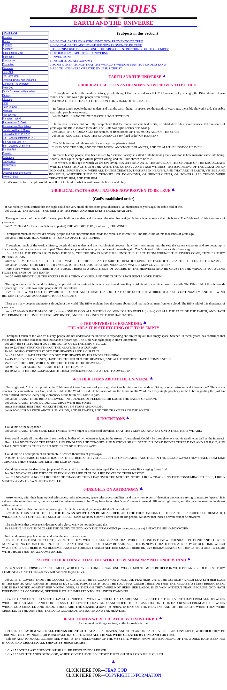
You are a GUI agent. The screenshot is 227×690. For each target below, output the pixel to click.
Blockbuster (9, 60)
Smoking (7, 153)
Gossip (6, 95)
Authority (7, 49)
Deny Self (8, 72)
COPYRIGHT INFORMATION (133, 675)
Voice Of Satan (11, 176)
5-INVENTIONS (61, 57)
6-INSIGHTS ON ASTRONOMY (71, 60)
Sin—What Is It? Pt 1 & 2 (16, 134)
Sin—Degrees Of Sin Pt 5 (16, 145)
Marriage (7, 111)
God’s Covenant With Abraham (19, 91)
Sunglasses (9, 161)
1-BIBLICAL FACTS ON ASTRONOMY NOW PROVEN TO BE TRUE (96, 41)
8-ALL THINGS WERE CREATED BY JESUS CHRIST (86, 68)
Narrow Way (9, 114)
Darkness (8, 68)
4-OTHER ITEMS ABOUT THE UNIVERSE (79, 53)
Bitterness (8, 56)
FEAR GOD (116, 670)
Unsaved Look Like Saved (17, 172)
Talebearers (9, 165)
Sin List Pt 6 (9, 149)
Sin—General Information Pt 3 (19, 138)
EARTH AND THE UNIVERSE (134, 77)
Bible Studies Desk (13, 53)
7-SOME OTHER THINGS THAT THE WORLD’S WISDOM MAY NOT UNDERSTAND (108, 64)
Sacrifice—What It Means (16, 130)
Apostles (7, 45)
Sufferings (8, 157)
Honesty (7, 99)
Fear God (8, 87)
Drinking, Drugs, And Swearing (19, 80)
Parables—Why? (12, 118)
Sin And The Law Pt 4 (14, 142)
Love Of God (10, 107)
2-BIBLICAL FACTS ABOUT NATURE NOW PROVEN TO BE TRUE (96, 45)
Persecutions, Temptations (17, 126)
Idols (5, 103)
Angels (6, 41)
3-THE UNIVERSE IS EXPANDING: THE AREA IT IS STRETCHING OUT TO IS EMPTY (109, 49)
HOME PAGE (10, 33)
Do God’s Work (11, 76)
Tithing (6, 169)
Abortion (7, 37)
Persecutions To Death (15, 122)
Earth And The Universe (16, 83)
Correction (8, 64)
